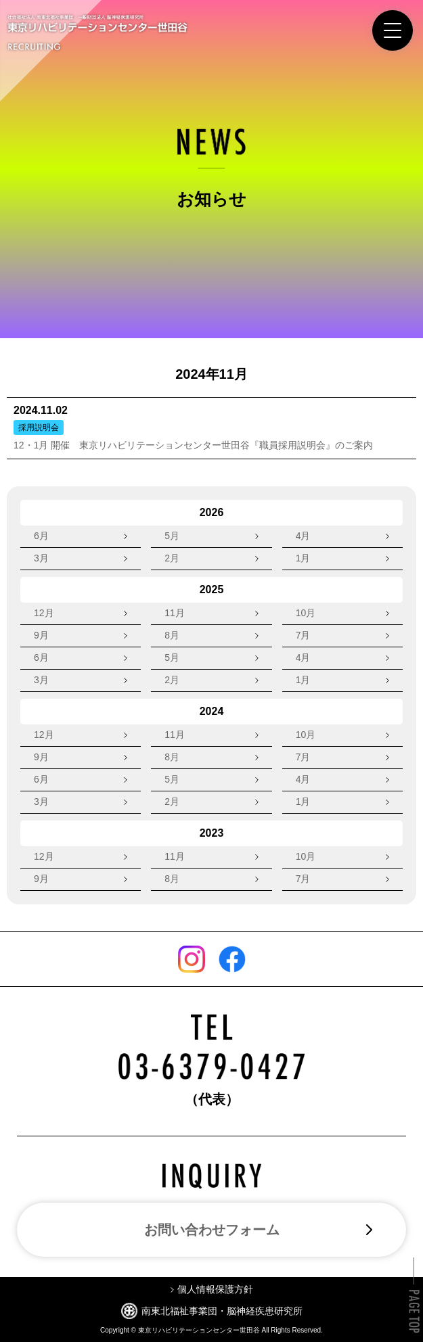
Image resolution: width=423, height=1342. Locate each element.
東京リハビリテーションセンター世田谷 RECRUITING (97, 32)
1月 (303, 558)
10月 (306, 612)
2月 (171, 558)
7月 (303, 635)
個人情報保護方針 (215, 1289)
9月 (41, 635)
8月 (171, 635)
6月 (41, 535)
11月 (174, 612)
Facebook (232, 959)
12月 (44, 612)
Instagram (191, 959)
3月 (41, 558)
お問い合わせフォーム (212, 1229)
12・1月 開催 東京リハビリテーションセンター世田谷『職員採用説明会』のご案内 (193, 445)
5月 (171, 535)
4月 (303, 535)
